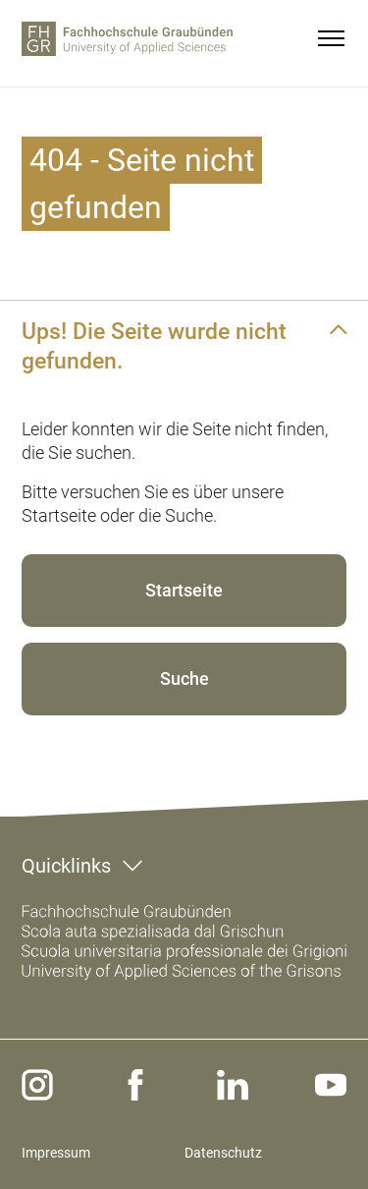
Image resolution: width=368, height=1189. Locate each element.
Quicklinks (66, 866)
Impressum (56, 1153)
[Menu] (330, 38)
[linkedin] (232, 1085)
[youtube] (330, 1085)
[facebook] (135, 1085)
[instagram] (37, 1085)
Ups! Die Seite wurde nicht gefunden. (154, 345)
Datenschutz (223, 1153)
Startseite (184, 590)
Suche (184, 678)
